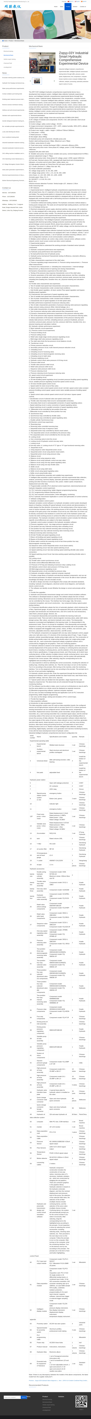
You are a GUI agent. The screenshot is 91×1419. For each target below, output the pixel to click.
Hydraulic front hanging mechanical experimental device (13, 83)
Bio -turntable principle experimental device (13, 126)
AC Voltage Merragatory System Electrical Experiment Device (13, 164)
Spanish (83, 1)
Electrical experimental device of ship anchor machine (13, 175)
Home (55, 6)
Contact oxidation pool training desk (12, 94)
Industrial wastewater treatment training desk (13, 142)
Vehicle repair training (10, 59)
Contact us (83, 6)
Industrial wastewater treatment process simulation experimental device (13, 148)
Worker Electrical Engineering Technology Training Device (13, 180)
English (77, 1)
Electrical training (8, 51)
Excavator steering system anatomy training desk (13, 77)
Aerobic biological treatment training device (13, 121)
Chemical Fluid (8, 63)
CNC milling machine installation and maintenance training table (13, 153)
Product (68, 6)
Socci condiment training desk (10, 137)
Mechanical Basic (19, 40)
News (61, 6)
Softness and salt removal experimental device (13, 110)
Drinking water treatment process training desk (13, 99)
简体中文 (70, 1)
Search (24, 1397)
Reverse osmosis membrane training (12, 104)
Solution (75, 6)
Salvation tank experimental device (12, 115)
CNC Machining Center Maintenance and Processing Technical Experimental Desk (13, 159)
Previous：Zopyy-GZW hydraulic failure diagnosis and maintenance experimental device (53, 1380)
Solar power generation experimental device (13, 169)
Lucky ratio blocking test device (11, 131)
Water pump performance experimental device (13, 88)
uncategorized (7, 67)
